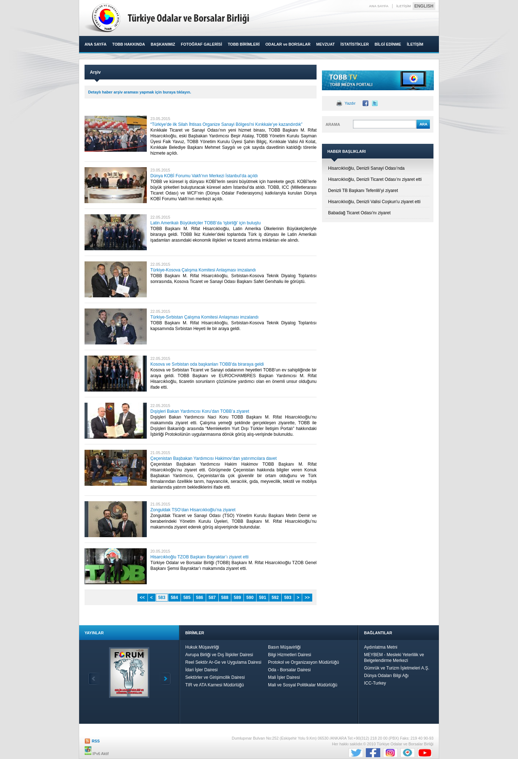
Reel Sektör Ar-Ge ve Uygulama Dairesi (223, 662)
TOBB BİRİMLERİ (244, 44)
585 (187, 597)
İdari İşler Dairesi (201, 669)
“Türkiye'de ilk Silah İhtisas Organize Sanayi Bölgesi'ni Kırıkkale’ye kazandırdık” (226, 124)
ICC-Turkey (375, 683)
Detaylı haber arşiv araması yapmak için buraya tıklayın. (139, 92)
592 (275, 597)
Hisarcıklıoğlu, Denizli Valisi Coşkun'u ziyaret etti (374, 201)
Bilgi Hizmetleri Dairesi (289, 654)
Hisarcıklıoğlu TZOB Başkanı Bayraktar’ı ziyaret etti (199, 556)
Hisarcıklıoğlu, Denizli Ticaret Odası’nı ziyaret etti (375, 179)
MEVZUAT (325, 44)
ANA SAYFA (378, 6)
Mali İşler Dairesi (284, 677)
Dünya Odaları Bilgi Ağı (386, 675)
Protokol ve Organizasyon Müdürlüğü (303, 662)
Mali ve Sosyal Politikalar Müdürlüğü (302, 684)
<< (142, 597)
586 (199, 597)
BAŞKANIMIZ (163, 44)
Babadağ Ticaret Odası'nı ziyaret (359, 212)
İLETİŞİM (403, 6)
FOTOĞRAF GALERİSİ (201, 44)
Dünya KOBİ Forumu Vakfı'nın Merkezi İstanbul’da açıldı (204, 175)
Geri (94, 678)
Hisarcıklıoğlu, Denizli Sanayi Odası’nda (366, 168)
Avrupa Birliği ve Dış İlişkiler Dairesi (219, 654)
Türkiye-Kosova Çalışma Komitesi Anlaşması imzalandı (203, 270)
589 (237, 597)
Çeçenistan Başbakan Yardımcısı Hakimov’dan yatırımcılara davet (213, 458)
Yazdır (350, 103)
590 (250, 597)
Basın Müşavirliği (284, 647)
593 (287, 597)
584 (174, 597)
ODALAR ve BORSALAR (287, 44)
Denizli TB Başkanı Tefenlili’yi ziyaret (363, 190)
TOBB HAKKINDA (128, 44)
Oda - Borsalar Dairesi (289, 669)
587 (212, 597)
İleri (165, 678)
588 (224, 597)
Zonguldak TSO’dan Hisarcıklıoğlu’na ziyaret (193, 509)
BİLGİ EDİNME (387, 44)
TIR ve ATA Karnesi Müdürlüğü (214, 684)
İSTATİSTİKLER (354, 44)
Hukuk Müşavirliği (202, 647)
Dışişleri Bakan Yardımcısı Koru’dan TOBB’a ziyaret (199, 411)
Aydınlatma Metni (380, 647)
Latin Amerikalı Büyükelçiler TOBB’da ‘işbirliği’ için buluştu (205, 222)
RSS (96, 741)
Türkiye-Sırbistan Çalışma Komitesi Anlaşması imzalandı (204, 317)
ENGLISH (423, 6)
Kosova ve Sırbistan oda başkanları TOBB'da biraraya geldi (207, 364)
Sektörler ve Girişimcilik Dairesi (215, 677)
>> (307, 597)
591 (262, 597)
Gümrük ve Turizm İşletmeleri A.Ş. (396, 668)
